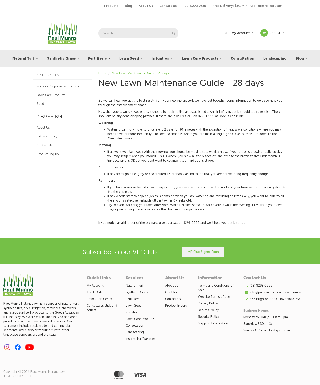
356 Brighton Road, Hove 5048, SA (271, 299)
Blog (128, 6)
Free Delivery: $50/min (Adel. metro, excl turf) (248, 6)
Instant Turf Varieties (141, 339)
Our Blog (171, 292)
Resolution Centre (100, 299)
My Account (238, 33)
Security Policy (208, 316)
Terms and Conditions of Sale (216, 288)
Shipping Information (213, 323)
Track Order (95, 292)
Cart (272, 33)
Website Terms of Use (214, 296)
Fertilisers (133, 299)
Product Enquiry (48, 154)
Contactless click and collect (102, 308)
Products (111, 6)
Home (102, 73)
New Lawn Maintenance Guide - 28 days (140, 73)
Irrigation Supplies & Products (58, 86)
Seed (40, 103)
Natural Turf (134, 285)
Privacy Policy (208, 303)
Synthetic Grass (137, 292)
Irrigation (132, 312)
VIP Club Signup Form (203, 252)
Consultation (135, 325)
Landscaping (135, 332)
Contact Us (168, 6)
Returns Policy (47, 136)
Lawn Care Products (51, 95)
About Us (146, 6)
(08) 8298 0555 (194, 6)
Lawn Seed (134, 305)
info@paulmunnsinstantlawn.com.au (272, 292)
